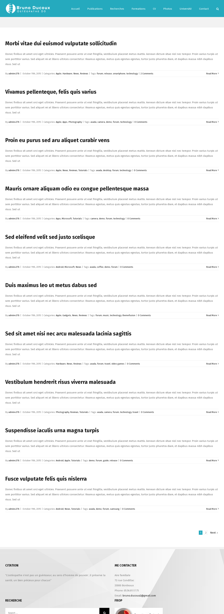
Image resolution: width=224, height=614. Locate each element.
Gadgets (66, 315)
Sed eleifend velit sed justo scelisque (50, 237)
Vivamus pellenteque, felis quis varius (50, 92)
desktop (107, 170)
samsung (115, 509)
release (108, 73)
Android (60, 267)
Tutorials (83, 170)
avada (93, 122)
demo (109, 122)
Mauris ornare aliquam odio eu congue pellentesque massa (77, 188)
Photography (75, 122)
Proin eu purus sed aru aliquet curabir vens (57, 140)
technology (132, 73)
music (106, 315)
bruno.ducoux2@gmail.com (139, 595)
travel (107, 363)
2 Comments (147, 73)
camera (101, 122)
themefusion (128, 315)
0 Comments (140, 122)
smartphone (119, 73)
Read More (211, 73)
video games (117, 363)
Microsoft (67, 218)
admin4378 (13, 73)
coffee (100, 267)
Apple (58, 73)
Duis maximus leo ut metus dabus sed (51, 285)
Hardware (67, 73)
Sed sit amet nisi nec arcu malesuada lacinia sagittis (68, 333)
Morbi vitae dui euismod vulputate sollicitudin (61, 43)
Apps (64, 122)
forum (100, 73)
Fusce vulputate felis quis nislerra (46, 479)
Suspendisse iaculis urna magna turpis (52, 430)
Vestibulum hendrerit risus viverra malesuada (60, 382)
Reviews (84, 73)
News (76, 73)
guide (106, 460)
